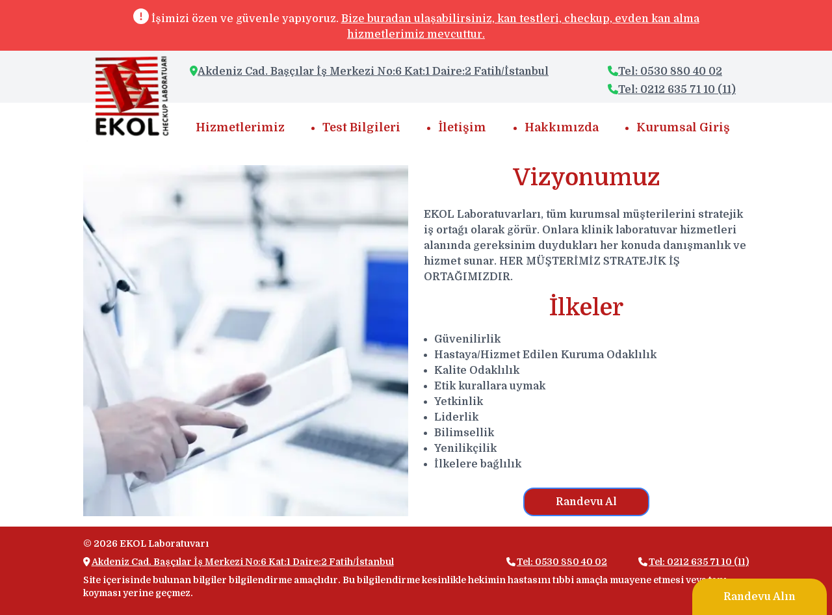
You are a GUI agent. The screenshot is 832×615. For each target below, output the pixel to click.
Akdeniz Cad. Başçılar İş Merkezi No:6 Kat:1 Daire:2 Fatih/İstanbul (373, 71)
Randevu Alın (759, 597)
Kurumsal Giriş (683, 127)
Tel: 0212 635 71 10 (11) (672, 90)
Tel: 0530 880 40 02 (665, 71)
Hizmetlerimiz (240, 127)
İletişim (462, 127)
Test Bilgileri (361, 127)
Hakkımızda (562, 127)
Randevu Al (586, 502)
